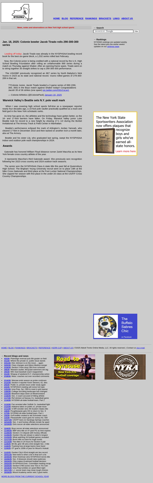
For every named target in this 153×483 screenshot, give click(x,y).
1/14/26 (7, 400)
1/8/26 (6, 411)
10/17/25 (8, 470)
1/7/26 (6, 413)
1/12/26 (7, 406)
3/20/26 (7, 365)
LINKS (116, 18)
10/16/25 (8, 472)
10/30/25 (8, 457)
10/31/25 (8, 455)
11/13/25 (8, 442)
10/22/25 (8, 463)
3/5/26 (6, 372)
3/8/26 (6, 370)
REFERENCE (77, 18)
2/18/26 (7, 376)
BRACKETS (105, 18)
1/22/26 (7, 394)
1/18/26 (7, 396)
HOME (56, 18)
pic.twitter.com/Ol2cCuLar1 (56, 90)
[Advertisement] (27, 81)
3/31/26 (7, 363)
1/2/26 (6, 418)
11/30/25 (8, 431)
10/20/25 (8, 466)
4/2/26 (6, 358)
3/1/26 (6, 374)
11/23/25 (8, 437)
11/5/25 (7, 448)
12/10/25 (8, 424)
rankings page (113, 46)
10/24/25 (8, 461)
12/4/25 (7, 428)
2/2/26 (6, 387)
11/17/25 (8, 439)
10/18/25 (8, 468)
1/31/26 (7, 389)
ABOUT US (127, 18)
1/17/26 (7, 398)
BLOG (65, 18)
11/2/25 (7, 452)
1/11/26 (7, 409)
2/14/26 (7, 380)
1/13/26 (7, 404)
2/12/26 (7, 382)
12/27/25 (8, 420)
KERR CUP (57, 348)
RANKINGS (91, 18)
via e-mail (140, 348)
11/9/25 (7, 444)
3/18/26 (7, 367)
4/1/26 (6, 361)
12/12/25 (8, 422)
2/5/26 (6, 385)
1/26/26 (7, 391)
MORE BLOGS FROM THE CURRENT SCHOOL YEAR (25, 476)
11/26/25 (8, 433)
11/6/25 (7, 446)
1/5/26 (6, 415)
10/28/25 (8, 459)
